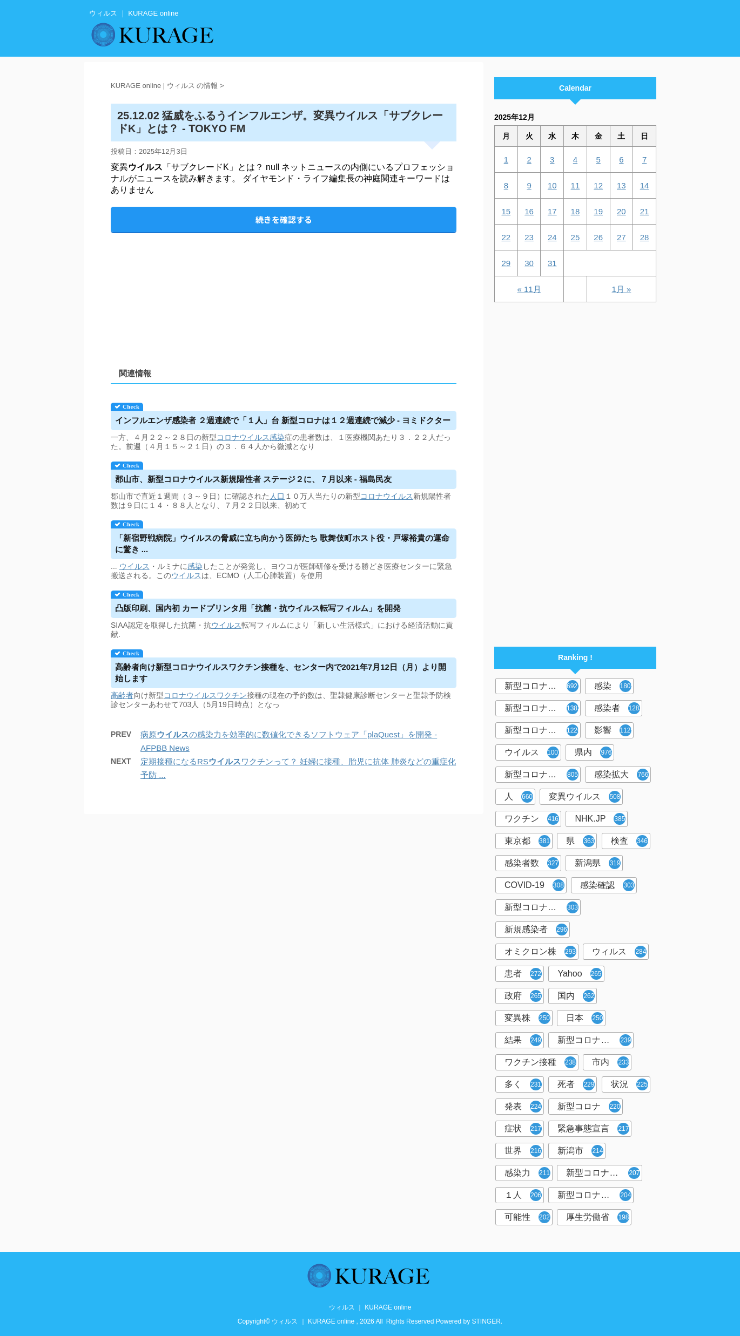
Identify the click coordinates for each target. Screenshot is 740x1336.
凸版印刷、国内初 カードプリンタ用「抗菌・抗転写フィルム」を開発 (258, 608)
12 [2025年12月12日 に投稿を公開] (598, 185)
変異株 (527, 1018)
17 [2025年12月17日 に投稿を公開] (552, 211)
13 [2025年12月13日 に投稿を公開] (621, 185)
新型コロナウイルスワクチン (595, 1040)
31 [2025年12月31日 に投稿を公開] (552, 263)
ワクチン (232, 695)
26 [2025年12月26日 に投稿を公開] (598, 237)
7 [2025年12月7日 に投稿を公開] (644, 159)
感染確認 (607, 885)
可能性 (527, 1217)
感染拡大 (621, 775)
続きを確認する (283, 219)
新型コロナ (589, 1107)
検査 (629, 841)
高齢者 (122, 695)
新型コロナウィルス (542, 708)
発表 (523, 1107)
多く (523, 1084)
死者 (576, 1084)
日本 (584, 1018)
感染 (277, 437)
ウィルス (619, 952)
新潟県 (598, 863)
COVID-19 (534, 885)
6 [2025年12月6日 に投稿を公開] (621, 159)
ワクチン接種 (540, 1062)
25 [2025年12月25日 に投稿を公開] (575, 237)
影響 (614, 730)
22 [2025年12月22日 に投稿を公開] (506, 237)
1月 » (621, 289)
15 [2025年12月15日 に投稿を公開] (506, 211)
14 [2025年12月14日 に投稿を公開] (644, 185)
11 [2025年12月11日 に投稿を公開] (575, 185)
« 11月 (529, 289)
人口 (277, 496)
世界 (523, 1151)
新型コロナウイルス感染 (542, 775)
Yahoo (579, 974)
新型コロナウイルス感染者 (604, 1173)
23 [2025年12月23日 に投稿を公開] (529, 237)
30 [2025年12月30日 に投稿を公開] (529, 263)
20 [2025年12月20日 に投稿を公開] (621, 211)
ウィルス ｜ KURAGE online (370, 1307)
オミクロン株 (540, 952)
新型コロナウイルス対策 (595, 1195)
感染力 (527, 1173)
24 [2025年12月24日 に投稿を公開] (552, 237)
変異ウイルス (585, 797)
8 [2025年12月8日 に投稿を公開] (506, 185)
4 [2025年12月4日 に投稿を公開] (575, 159)
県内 (593, 752)
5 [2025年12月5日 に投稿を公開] (598, 159)
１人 (523, 1195)
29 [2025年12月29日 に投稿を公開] (506, 263)
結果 (523, 1040)
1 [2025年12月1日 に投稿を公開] (506, 159)
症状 (523, 1129)
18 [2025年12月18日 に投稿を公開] (575, 211)
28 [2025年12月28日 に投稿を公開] (644, 237)
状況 (629, 1084)
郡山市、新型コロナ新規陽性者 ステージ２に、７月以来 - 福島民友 (253, 479)
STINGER (486, 1321)
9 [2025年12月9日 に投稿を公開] (529, 185)
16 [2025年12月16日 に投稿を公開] (529, 211)
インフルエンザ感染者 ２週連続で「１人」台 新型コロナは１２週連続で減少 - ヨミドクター (283, 420)
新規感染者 (536, 929)
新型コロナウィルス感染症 (542, 907)
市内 (610, 1062)
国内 (576, 996)
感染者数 (531, 863)
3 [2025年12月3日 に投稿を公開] (552, 159)
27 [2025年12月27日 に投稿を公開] (621, 237)
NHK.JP (600, 819)
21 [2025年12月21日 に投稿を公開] (644, 211)
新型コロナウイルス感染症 (542, 730)
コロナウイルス (243, 437)
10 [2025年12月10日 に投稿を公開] (552, 185)
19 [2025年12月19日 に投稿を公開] (598, 211)
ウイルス (134, 566)
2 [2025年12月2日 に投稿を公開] (529, 159)
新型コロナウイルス (542, 686)
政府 (523, 996)
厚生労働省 (597, 1217)
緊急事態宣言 (593, 1129)
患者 (523, 974)
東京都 (527, 841)
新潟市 (580, 1151)
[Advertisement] (283, 291)
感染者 (618, 708)
